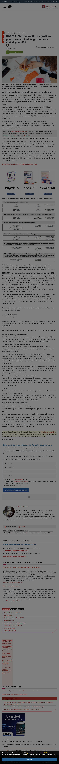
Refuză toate (43, 762)
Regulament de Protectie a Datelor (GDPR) (36, 753)
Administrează (15, 762)
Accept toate (30, 759)
